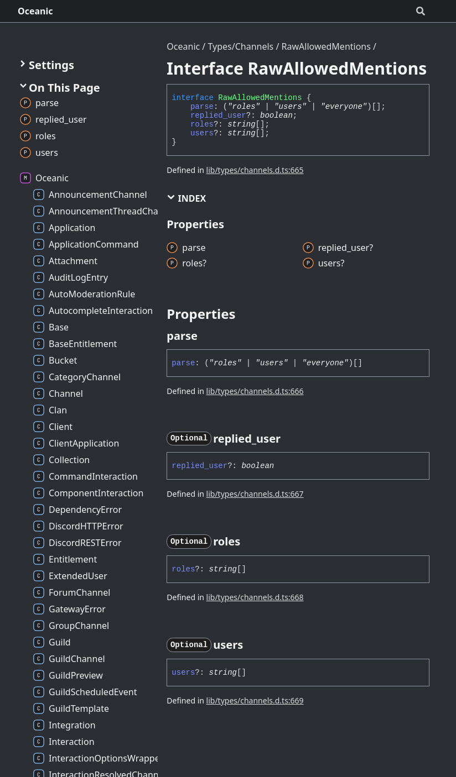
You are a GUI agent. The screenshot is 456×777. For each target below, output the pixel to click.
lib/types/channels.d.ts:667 (255, 494)
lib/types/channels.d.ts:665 (255, 170)
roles (202, 124)
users (202, 133)
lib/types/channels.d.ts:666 (255, 391)
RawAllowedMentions (326, 46)
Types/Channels (240, 46)
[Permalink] (207, 336)
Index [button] (186, 198)
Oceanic (35, 11)
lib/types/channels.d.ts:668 (255, 597)
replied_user (218, 115)
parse (202, 106)
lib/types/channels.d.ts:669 (255, 700)
